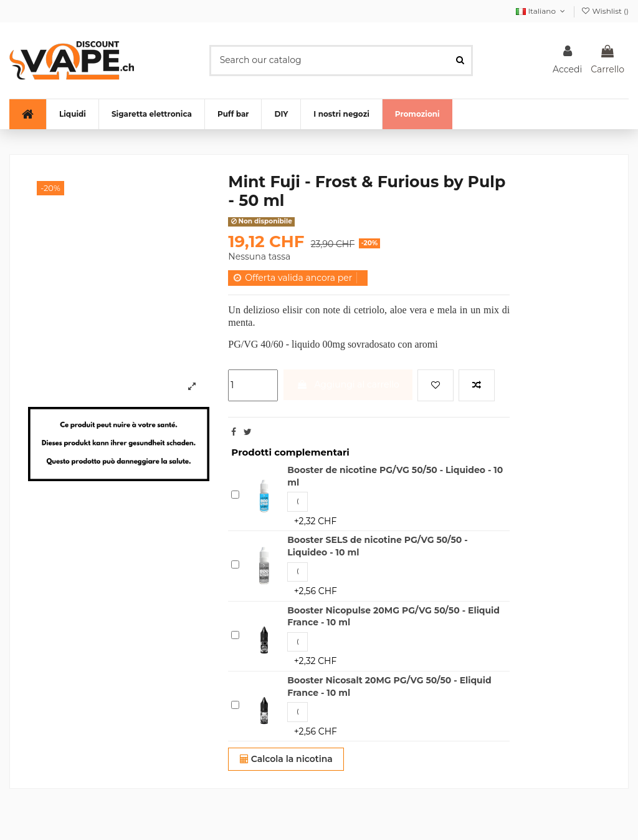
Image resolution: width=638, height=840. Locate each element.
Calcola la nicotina (286, 758)
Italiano (541, 11)
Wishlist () (605, 11)
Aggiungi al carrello (348, 384)
